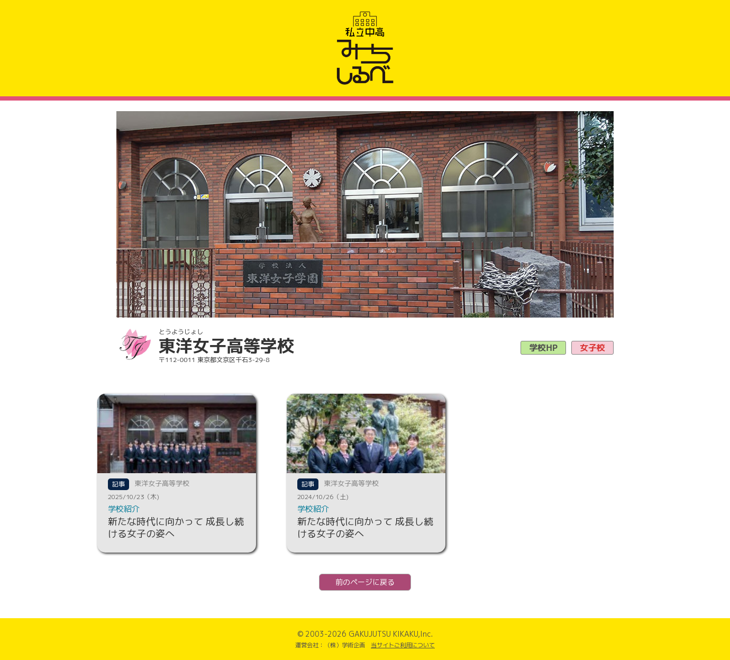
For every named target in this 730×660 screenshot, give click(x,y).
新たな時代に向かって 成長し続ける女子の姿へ (176, 527)
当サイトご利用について (403, 645)
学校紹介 (124, 508)
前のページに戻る (365, 582)
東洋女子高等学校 (161, 483)
